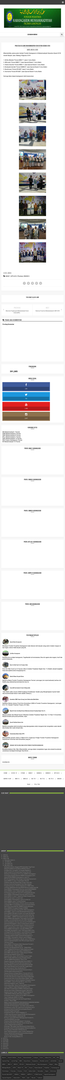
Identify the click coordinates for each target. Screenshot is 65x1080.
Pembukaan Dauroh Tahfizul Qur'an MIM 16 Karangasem (19, 988)
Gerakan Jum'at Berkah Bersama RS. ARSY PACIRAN (18, 913)
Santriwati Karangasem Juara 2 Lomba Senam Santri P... (19, 916)
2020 (4, 851)
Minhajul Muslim (6, 1060)
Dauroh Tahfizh (12, 1050)
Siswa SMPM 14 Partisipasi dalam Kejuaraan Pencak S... (19, 937)
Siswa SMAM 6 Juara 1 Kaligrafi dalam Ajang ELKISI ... (18, 884)
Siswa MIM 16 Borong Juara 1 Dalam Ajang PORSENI (18, 945)
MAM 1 (7, 279)
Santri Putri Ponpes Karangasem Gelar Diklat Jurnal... (18, 926)
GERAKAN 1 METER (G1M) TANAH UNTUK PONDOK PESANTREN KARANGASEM (26, 737)
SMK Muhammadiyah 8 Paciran (12, 422)
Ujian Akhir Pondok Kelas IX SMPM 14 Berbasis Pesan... (18, 981)
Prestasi (20, 279)
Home (5, 766)
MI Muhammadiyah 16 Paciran (11, 429)
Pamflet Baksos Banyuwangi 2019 (13, 964)
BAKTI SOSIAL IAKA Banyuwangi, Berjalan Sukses (17, 950)
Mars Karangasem (42, 1057)
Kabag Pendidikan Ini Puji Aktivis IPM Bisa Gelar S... (17, 861)
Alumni (4, 1050)
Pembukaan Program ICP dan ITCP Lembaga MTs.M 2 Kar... (20, 885)
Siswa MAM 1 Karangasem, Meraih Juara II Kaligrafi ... (18, 930)
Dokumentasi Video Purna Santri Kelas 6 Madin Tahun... (19, 971)
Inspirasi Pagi (5, 1054)
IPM (58, 1050)
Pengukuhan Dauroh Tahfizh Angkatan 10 (15, 1005)
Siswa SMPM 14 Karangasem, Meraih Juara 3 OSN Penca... (20, 932)
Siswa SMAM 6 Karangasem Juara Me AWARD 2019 (18, 921)
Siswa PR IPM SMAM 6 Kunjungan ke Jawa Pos (16, 870)
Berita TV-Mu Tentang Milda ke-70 (13, 1029)
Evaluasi (36, 1050)
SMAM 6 (26, 279)
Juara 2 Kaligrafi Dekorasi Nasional (13, 1017)
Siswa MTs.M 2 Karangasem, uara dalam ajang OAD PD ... (19, 998)
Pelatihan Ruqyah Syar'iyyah (11, 1004)
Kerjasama (35, 1054)
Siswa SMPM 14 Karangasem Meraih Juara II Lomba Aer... (19, 896)
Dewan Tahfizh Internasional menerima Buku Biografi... (18, 1026)
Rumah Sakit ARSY (7, 1067)
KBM (20, 1054)
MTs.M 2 (14, 279)
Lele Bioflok (53, 1054)
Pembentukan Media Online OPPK (17, 726)
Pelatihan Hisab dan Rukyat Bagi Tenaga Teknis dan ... (18, 875)
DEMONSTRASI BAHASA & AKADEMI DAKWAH (16, 997)
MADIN (59, 771)
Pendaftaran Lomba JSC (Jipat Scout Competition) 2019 (19, 1000)
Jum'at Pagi (14, 1054)
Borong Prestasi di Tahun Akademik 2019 (15, 961)
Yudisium (39, 1070)
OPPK (14, 1060)
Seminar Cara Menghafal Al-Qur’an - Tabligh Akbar (17, 940)
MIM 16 (17, 771)
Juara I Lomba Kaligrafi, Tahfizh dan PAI (14, 1009)
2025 (4, 848)
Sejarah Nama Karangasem (16, 634)
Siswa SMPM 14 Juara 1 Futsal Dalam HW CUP (16, 873)
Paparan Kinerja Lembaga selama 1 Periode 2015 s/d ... (19, 966)
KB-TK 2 (42, 771)
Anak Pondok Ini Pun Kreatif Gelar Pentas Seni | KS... (18, 865)
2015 (4, 1038)
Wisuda (33, 1070)
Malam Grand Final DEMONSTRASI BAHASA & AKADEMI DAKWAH (21, 995)
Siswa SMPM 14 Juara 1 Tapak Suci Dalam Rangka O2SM (19, 889)
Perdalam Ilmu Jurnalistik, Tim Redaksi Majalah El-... (18, 863)
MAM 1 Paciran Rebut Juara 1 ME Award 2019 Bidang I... (19, 920)
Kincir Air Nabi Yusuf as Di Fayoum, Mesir (19, 657)
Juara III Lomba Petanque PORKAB (13, 1028)
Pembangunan (55, 1060)
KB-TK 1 (33, 771)
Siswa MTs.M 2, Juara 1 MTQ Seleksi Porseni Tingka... (18, 949)
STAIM (23, 766)
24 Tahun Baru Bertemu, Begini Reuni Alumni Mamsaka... (19, 969)
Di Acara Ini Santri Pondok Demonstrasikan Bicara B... (18, 1002)
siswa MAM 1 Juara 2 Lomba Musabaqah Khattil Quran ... (19, 904)
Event (41, 1050)
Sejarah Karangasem (49, 1067)
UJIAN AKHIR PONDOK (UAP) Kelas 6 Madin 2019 (17, 987)
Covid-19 (14, 766)
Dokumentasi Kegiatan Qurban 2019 (14, 947)
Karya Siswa (27, 1054)
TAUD (28, 777)
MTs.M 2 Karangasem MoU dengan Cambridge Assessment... (20, 872)
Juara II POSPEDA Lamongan (12, 1012)
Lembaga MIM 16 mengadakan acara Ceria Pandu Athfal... (19, 897)
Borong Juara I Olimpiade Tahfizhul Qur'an (15, 1022)
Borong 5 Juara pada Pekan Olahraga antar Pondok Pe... (19, 1010)
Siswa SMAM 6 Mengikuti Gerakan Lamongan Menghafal (19, 906)
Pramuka (13, 1064)
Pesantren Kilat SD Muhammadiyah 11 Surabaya (17, 1014)
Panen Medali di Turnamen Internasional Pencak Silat (18, 957)
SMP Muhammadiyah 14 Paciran (12, 425)
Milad (56, 1057)
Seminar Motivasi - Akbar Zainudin (13, 938)
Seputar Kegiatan (6, 1070)
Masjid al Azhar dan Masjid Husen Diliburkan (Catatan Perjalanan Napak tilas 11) (27, 703)
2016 (4, 1036)
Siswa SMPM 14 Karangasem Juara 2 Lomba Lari (17, 892)
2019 (4, 1031)
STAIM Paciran (38, 1067)
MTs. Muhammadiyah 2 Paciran (12, 424)
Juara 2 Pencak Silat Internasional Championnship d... (18, 962)
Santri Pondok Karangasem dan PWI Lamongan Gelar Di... (19, 933)
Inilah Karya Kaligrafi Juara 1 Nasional (14, 976)
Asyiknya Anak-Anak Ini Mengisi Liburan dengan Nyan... (18, 1016)
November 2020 (9, 853)
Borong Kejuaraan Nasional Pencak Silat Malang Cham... (19, 968)
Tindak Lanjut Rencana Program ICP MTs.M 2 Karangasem (19, 1007)
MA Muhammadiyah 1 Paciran (11, 419)
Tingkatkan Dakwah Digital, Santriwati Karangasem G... (18, 928)
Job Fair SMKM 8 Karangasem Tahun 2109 (15, 952)
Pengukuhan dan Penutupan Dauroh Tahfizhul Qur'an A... (19, 918)
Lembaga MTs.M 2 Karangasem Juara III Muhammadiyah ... (20, 925)
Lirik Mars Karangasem (15, 645)
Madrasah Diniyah (31, 1057)
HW (54, 1050)
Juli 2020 (7, 855)
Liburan (60, 1054)
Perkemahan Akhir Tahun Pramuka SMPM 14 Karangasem (20, 978)
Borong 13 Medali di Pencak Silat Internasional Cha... (18, 956)
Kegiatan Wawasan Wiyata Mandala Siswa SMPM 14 (18, 954)
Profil (25, 1064)
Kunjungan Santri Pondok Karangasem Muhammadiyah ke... (20, 1021)
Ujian (28, 1070)
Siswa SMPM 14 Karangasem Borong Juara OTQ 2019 (18, 887)
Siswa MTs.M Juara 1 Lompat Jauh (13, 891)
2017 (4, 1034)
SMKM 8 (48, 766)
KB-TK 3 (51, 771)
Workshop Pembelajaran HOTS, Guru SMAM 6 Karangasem (20, 867)
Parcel (30, 1060)
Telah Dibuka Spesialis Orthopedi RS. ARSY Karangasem (19, 903)
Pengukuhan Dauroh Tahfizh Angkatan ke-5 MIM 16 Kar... (19, 879)
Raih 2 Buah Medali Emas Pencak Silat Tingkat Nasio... (18, 959)
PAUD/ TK (20, 1060)
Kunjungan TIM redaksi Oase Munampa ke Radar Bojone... (19, 1019)
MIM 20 (25, 771)
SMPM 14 (29, 1067)
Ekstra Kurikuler (27, 1050)
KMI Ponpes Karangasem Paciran (13, 427)
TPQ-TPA (37, 777)
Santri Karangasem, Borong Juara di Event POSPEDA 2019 (19, 915)
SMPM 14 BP (7, 771)
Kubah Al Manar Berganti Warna (17, 668)
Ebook (19, 1050)
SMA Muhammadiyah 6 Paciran (12, 420)
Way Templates (43, 1077)
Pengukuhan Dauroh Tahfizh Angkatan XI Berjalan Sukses (19, 973)
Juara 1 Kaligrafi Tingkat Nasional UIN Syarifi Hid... (17, 980)
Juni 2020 (7, 856)
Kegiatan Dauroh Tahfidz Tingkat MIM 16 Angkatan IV (18, 985)
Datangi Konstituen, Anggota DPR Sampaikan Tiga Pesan (19, 860)
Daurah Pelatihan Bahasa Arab (16, 714)
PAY (26, 1060)
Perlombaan (5, 1064)
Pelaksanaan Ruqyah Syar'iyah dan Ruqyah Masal (17, 992)
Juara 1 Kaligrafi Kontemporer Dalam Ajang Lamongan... (19, 942)
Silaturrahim (16, 1070)
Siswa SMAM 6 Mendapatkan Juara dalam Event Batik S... (19, 911)
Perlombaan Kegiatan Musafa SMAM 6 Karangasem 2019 (19, 868)
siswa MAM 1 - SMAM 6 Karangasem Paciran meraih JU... (19, 909)
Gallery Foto (48, 1050)
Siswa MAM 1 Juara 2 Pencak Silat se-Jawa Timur (17, 974)
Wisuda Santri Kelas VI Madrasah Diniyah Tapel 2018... (18, 983)
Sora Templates (28, 1077)
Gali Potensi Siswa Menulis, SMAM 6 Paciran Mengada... (19, 899)
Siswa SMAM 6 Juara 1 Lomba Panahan (15, 894)
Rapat (46, 1064)
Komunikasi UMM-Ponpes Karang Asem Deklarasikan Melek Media (24, 691)
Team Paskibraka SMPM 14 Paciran (13, 990)
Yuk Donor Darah (8, 935)
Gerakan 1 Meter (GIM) (10, 993)
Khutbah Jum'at (44, 1054)
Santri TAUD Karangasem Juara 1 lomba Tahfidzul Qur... (19, 1024)
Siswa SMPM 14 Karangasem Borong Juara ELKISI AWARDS (20, 882)
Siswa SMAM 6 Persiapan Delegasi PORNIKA (16, 901)
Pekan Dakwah (38, 1060)
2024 (4, 849)
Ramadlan (40, 1064)
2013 (4, 1041)
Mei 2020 (7, 858)
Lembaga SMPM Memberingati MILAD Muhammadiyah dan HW (21, 880)
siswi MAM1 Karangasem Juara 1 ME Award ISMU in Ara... (19, 923)
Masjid (51, 1057)
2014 (4, 1040)
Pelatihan (46, 1060)
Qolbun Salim (32, 1064)
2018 (4, 1033)
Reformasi (53, 1064)
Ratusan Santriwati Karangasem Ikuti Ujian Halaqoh (18, 877)
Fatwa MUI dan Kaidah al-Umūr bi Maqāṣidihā (20, 680)
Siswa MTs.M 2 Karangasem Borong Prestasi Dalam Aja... (19, 908)
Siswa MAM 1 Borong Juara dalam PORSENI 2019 (17, 944)
